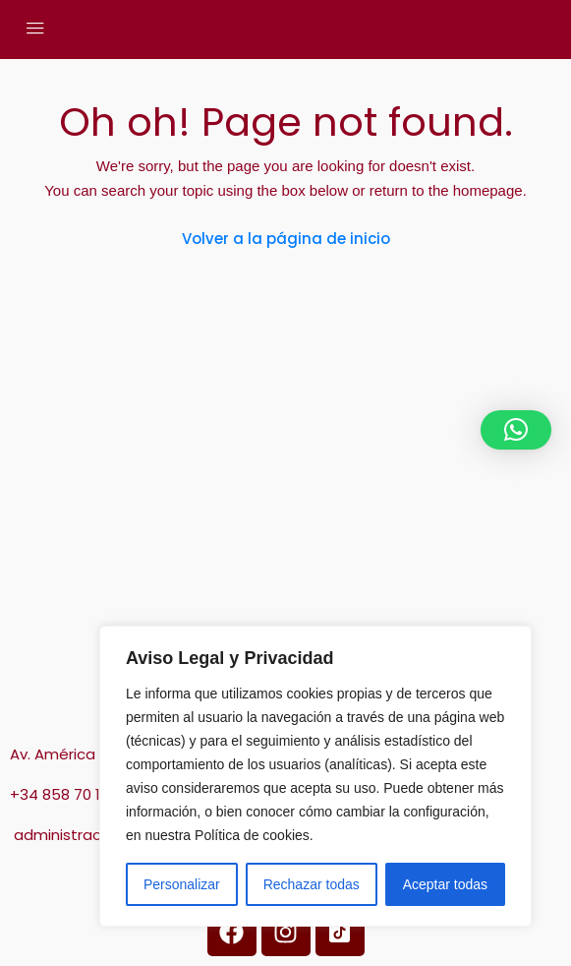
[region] (315, 776)
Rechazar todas (311, 884)
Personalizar (181, 884)
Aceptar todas (445, 884)
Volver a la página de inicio (286, 238)
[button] (516, 430)
